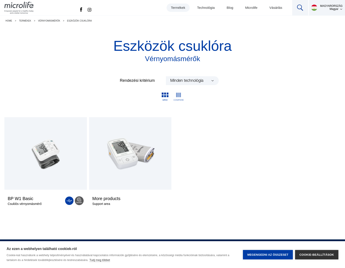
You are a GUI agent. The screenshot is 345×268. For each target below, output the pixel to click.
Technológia (206, 7)
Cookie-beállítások (316, 254)
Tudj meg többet (99, 260)
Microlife (251, 7)
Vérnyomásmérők (49, 21)
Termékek (178, 7)
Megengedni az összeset (267, 254)
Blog (230, 7)
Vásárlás (275, 7)
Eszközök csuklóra (79, 21)
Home (9, 21)
